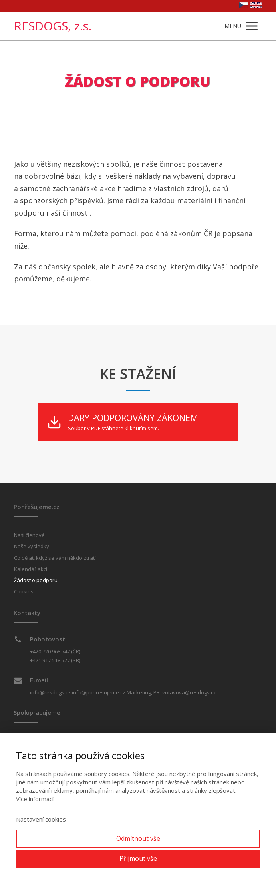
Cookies (24, 591)
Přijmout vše (138, 858)
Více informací (35, 799)
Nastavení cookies (41, 819)
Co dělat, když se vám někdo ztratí (55, 557)
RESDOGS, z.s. (52, 26)
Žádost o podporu (36, 580)
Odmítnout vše (138, 838)
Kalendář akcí (30, 569)
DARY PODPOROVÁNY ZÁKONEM (133, 417)
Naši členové (29, 535)
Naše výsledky (31, 546)
